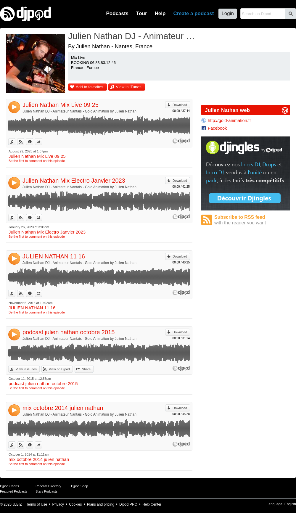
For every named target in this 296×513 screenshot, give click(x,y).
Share (86, 369)
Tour (141, 13)
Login (227, 13)
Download (180, 105)
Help (160, 13)
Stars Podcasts (46, 491)
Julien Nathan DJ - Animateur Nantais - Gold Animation (131, 36)
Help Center (151, 504)
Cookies (75, 504)
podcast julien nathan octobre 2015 (68, 332)
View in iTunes (128, 87)
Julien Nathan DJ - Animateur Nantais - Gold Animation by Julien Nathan (79, 111)
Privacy (58, 504)
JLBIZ (17, 504)
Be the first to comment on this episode (37, 161)
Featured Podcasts (13, 491)
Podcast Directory (48, 486)
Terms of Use (36, 504)
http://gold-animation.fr (229, 120)
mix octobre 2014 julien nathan (62, 408)
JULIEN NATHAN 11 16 (53, 256)
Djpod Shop (79, 486)
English (290, 504)
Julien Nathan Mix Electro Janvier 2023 (73, 180)
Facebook (217, 128)
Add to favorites (89, 87)
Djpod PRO (128, 504)
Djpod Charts (9, 486)
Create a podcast (193, 13)
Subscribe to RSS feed (252, 220)
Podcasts (117, 13)
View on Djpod (59, 369)
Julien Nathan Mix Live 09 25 (60, 105)
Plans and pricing (100, 504)
